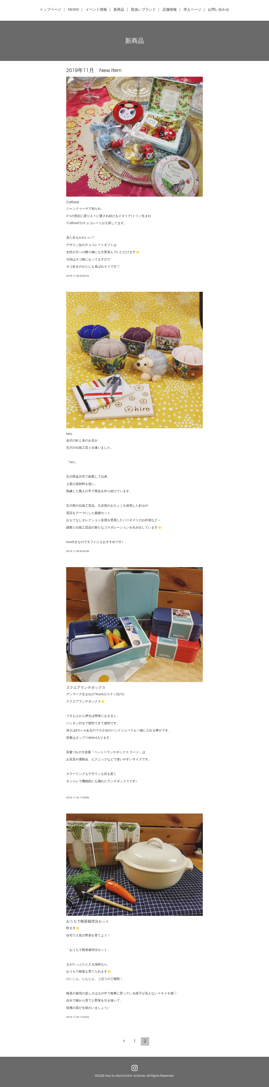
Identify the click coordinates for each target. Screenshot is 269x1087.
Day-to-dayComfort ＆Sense (125, 1075)
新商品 (118, 10)
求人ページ (192, 10)
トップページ (50, 10)
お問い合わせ (218, 10)
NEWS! (73, 10)
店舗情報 (169, 10)
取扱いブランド (143, 10)
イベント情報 (96, 10)
